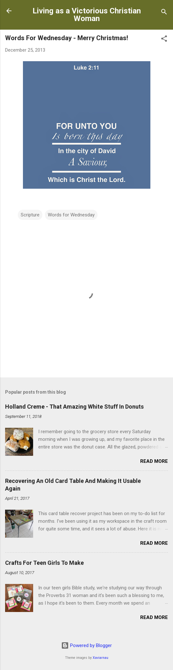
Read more (154, 461)
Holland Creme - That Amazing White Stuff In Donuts (74, 406)
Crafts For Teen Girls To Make (44, 562)
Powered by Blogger (86, 645)
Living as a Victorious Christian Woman (86, 14)
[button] (164, 40)
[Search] (164, 13)
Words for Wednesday (71, 215)
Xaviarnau (100, 658)
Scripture (30, 215)
